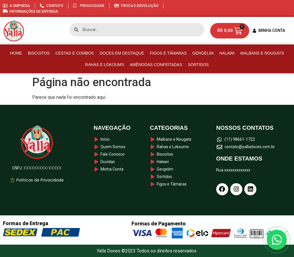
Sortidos (198, 64)
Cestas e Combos (74, 53)
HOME (16, 53)
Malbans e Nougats (262, 53)
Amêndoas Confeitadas (156, 64)
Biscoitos (39, 53)
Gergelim (203, 53)
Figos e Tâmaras (168, 53)
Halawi (227, 53)
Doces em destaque (122, 53)
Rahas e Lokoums (104, 64)
